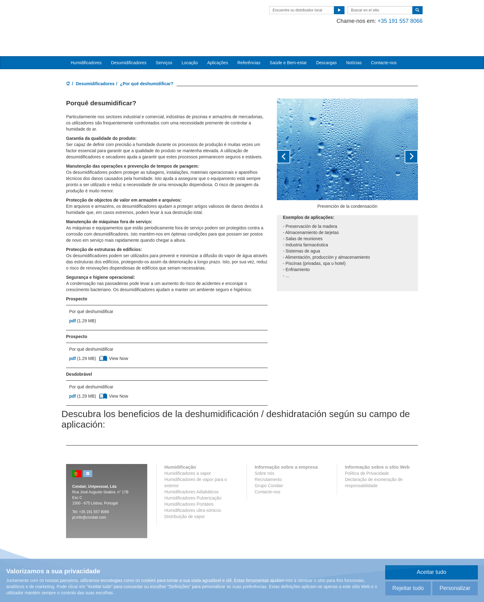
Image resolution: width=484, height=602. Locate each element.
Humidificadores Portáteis (189, 485)
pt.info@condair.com (89, 498)
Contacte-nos (384, 43)
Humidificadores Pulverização (193, 479)
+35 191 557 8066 (395, 21)
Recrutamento (268, 460)
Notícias (354, 43)
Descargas (326, 43)
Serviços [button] (164, 43)
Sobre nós (264, 454)
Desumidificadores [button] (128, 43)
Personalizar (455, 588)
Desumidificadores (95, 64)
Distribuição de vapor (185, 497)
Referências (249, 43)
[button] (287, 137)
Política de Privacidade (367, 454)
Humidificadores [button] (86, 43)
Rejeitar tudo (408, 588)
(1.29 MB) (82, 301)
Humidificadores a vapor (188, 454)
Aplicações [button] (217, 43)
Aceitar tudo (431, 572)
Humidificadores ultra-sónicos (193, 491)
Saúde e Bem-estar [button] (288, 43)
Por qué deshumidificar (91, 292)
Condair (101, 14)
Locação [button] (190, 43)
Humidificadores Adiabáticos (192, 472)
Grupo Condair (269, 466)
